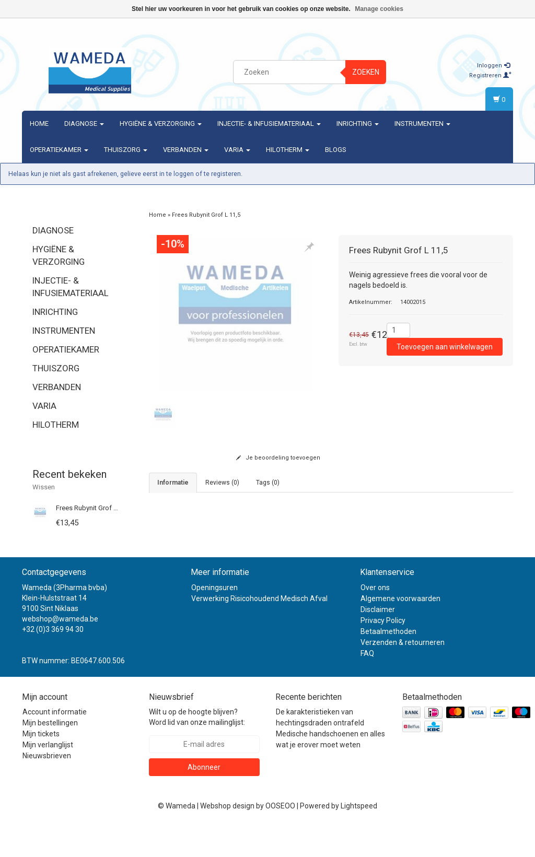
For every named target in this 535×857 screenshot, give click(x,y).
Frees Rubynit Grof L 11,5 (93, 508)
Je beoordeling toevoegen (278, 457)
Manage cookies (379, 9)
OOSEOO (280, 837)
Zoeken (365, 72)
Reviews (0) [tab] (222, 482)
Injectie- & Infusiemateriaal (269, 123)
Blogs (335, 150)
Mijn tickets (41, 765)
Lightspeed (359, 837)
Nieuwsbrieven (46, 787)
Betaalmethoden (388, 662)
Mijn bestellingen (50, 754)
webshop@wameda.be (60, 649)
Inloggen (493, 65)
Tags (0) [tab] (268, 482)
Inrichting (357, 123)
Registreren (490, 75)
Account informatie (54, 743)
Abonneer (204, 798)
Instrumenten (422, 123)
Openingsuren (214, 618)
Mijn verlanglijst (47, 776)
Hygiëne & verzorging (161, 123)
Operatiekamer (59, 150)
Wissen (43, 487)
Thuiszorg (125, 150)
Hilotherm (287, 150)
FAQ (367, 684)
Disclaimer (377, 640)
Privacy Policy (382, 651)
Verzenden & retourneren (402, 673)
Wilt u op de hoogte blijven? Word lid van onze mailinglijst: (197, 748)
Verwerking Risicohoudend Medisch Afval (259, 629)
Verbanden (185, 150)
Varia (237, 150)
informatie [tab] (173, 482)
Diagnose (84, 123)
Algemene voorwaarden (400, 629)
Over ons (375, 618)
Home (39, 123)
